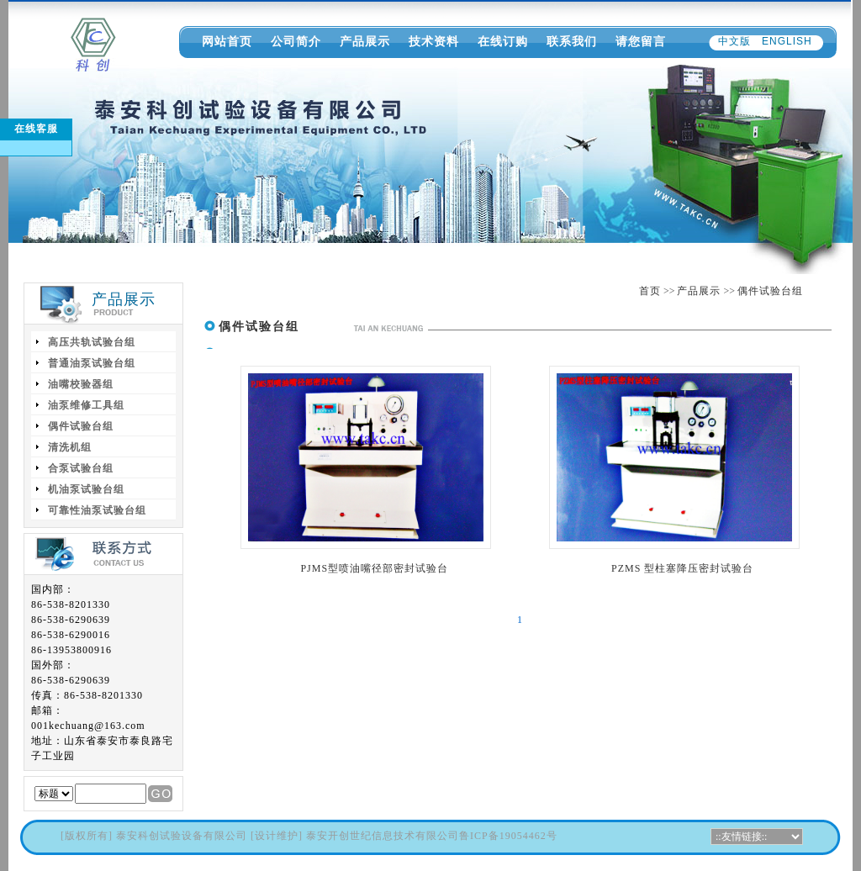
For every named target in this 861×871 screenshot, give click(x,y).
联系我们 (572, 41)
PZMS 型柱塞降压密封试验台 (682, 568)
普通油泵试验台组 (91, 363)
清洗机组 (70, 447)
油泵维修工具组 (86, 405)
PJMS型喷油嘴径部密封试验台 (374, 568)
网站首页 (227, 41)
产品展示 (365, 41)
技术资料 (434, 41)
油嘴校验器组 (81, 384)
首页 (650, 291)
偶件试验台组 (770, 291)
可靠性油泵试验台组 (97, 510)
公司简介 (296, 41)
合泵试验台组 (81, 468)
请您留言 (640, 41)
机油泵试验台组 (86, 489)
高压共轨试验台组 (91, 342)
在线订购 (503, 41)
